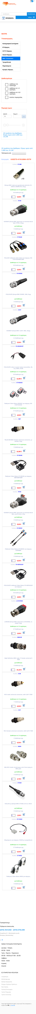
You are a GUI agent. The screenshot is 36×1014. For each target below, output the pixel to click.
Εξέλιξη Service (5, 979)
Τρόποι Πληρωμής (6, 992)
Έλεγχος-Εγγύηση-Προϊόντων (9, 984)
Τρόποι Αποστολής (6, 994)
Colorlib (13, 1005)
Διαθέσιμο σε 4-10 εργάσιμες (15, 93)
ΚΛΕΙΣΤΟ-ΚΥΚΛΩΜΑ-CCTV (21, 159)
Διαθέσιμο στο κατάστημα (14, 84)
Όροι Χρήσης (4, 987)
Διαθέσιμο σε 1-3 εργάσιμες (15, 88)
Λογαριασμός (4, 976)
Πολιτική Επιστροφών (6, 989)
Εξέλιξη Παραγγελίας (6, 981)
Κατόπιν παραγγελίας (16, 97)
